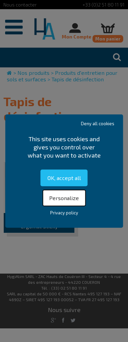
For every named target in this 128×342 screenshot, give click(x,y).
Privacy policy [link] (64, 212)
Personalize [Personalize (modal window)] (64, 198)
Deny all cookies (97, 123)
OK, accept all (64, 178)
